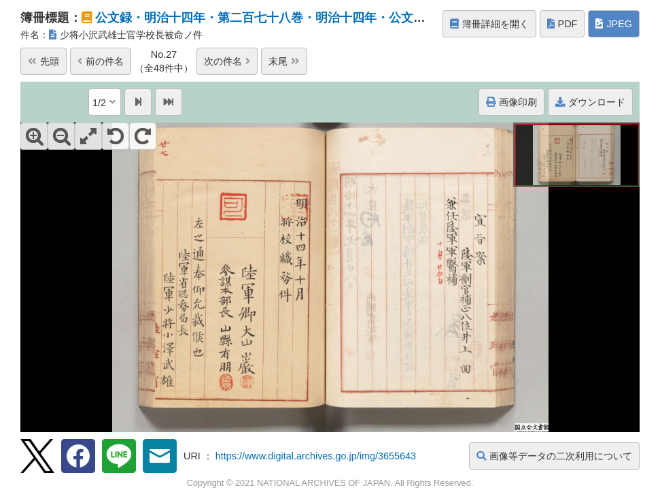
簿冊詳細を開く (489, 23)
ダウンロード (590, 102)
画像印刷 (511, 102)
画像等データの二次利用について (554, 456)
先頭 (43, 61)
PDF (562, 23)
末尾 (284, 61)
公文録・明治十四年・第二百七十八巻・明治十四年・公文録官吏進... (283, 17)
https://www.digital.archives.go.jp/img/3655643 (315, 456)
